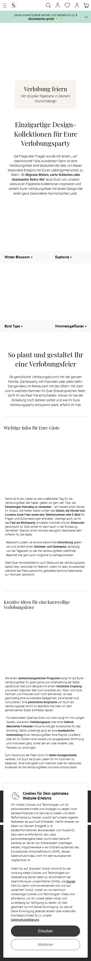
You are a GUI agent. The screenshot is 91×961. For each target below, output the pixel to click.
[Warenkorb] (86, 5)
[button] (58, 5)
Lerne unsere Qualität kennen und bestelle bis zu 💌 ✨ (45, 17)
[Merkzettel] (67, 5)
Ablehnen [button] (45, 944)
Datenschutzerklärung (25, 919)
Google (70, 881)
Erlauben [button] (45, 931)
